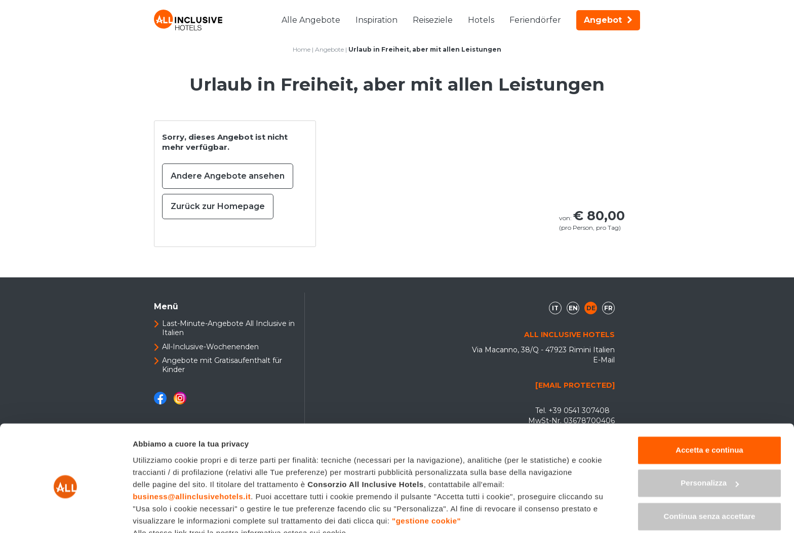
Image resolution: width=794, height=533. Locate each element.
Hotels (481, 20)
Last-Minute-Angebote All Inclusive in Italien (228, 328)
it (555, 308)
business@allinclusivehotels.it (192, 448)
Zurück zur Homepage (218, 206)
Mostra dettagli (160, 513)
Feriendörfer (535, 20)
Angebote (329, 49)
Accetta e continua (709, 402)
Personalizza (710, 435)
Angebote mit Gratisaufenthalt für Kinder (222, 365)
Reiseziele (433, 20)
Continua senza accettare (710, 468)
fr (608, 308)
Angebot (608, 20)
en (573, 308)
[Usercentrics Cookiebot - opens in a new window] (65, 513)
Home (301, 49)
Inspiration (376, 20)
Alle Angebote (311, 20)
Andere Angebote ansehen (228, 176)
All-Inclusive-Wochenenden (210, 346)
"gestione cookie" (426, 473)
